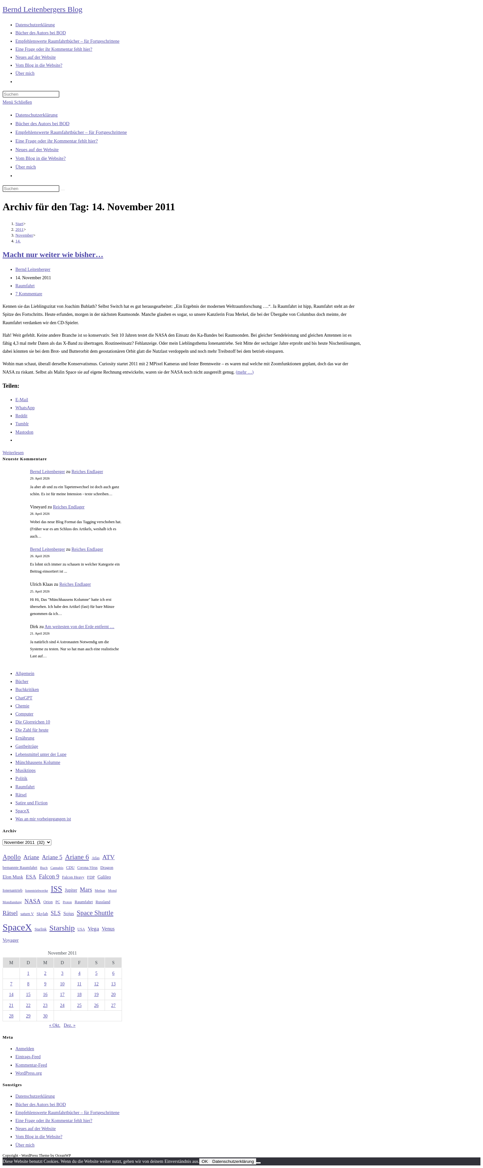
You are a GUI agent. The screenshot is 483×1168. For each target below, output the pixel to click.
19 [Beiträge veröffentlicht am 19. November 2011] (96, 994)
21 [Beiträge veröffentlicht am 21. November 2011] (11, 1005)
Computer (24, 714)
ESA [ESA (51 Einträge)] (31, 877)
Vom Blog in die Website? (40, 158)
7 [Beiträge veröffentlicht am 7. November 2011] (11, 984)
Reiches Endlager (87, 471)
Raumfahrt (25, 285)
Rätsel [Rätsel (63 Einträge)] (10, 913)
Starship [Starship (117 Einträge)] (62, 928)
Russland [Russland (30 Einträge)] (103, 902)
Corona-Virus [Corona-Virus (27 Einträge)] (87, 868)
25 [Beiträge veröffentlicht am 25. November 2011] (79, 1005)
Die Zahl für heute (31, 730)
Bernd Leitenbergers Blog (42, 9)
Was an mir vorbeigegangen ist (43, 819)
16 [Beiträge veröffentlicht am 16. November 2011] (45, 994)
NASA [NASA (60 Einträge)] (32, 901)
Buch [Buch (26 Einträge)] (44, 868)
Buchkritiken (27, 689)
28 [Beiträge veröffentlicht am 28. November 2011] (11, 1016)
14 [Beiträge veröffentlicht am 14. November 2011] (11, 994)
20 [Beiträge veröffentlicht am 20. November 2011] (113, 994)
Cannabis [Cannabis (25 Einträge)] (56, 868)
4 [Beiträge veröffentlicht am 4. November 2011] (79, 973)
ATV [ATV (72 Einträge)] (108, 857)
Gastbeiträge (26, 746)
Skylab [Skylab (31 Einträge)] (42, 914)
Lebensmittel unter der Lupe (40, 754)
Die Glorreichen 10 (32, 722)
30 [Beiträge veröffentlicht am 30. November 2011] (45, 1016)
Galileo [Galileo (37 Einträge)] (104, 876)
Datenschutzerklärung (36, 114)
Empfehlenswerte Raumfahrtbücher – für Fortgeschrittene (71, 132)
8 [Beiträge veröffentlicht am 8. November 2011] (28, 984)
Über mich (25, 166)
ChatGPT (23, 698)
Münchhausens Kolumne (37, 762)
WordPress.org (28, 1073)
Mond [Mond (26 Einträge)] (112, 890)
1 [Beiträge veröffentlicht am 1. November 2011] (28, 973)
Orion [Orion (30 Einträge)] (48, 902)
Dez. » (70, 1025)
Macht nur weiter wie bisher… (53, 254)
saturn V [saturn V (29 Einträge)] (27, 914)
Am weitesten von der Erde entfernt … (80, 626)
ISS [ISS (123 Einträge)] (56, 889)
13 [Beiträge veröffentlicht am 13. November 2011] (113, 984)
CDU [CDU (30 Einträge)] (70, 867)
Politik (21, 778)
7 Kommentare (28, 293)
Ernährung (24, 738)
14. (18, 240)
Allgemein (24, 673)
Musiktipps (25, 770)
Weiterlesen (13, 452)
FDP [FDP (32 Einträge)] (91, 877)
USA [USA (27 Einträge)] (81, 929)
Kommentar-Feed (31, 1065)
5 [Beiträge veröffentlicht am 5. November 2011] (96, 973)
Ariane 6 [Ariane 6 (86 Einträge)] (77, 857)
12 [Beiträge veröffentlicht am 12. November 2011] (96, 984)
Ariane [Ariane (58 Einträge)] (31, 857)
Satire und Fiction (31, 802)
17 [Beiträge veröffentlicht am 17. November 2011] (62, 994)
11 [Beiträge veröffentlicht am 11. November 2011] (79, 984)
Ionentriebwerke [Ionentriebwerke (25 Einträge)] (36, 890)
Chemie (22, 706)
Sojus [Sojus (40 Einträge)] (68, 913)
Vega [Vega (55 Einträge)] (93, 928)
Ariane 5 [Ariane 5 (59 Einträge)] (52, 857)
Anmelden (24, 1048)
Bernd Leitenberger (32, 269)
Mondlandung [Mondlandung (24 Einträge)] (12, 902)
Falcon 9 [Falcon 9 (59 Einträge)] (49, 876)
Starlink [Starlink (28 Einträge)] (41, 929)
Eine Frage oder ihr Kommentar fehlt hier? (56, 140)
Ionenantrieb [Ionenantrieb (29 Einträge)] (12, 890)
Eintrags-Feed (28, 1056)
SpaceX (22, 811)
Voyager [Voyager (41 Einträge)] (11, 940)
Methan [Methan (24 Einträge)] (100, 890)
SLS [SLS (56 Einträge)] (56, 913)
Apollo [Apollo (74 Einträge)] (12, 857)
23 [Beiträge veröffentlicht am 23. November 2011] (45, 1005)
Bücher (21, 681)
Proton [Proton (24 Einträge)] (67, 902)
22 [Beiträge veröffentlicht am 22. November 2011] (28, 1005)
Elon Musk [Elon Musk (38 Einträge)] (13, 876)
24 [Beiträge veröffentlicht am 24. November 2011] (62, 1005)
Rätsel (21, 794)
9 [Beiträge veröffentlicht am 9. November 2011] (45, 984)
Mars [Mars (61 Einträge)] (86, 890)
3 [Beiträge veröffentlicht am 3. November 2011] (62, 973)
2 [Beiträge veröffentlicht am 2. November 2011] (45, 973)
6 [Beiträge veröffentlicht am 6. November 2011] (113, 973)
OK (205, 1161)
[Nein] (258, 1163)
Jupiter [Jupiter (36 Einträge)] (71, 890)
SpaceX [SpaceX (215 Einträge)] (17, 927)
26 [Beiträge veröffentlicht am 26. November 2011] (96, 1005)
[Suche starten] (63, 190)
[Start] (19, 223)
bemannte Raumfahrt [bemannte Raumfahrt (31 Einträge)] (20, 867)
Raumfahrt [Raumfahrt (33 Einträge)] (83, 901)
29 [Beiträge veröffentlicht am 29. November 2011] (28, 1016)
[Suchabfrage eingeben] (31, 94)
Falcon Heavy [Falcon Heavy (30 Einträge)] (73, 877)
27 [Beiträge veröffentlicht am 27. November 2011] (113, 1005)
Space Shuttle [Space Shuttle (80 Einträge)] (95, 913)
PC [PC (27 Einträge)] (58, 902)
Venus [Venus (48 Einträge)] (108, 929)
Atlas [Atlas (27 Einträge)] (96, 858)
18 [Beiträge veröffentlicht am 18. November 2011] (79, 994)
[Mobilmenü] (17, 102)
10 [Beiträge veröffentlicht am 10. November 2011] (62, 984)
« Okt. (54, 1025)
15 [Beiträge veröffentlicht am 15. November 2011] (28, 994)
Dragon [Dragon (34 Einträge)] (106, 867)
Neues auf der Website (37, 149)
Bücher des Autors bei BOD (42, 123)
